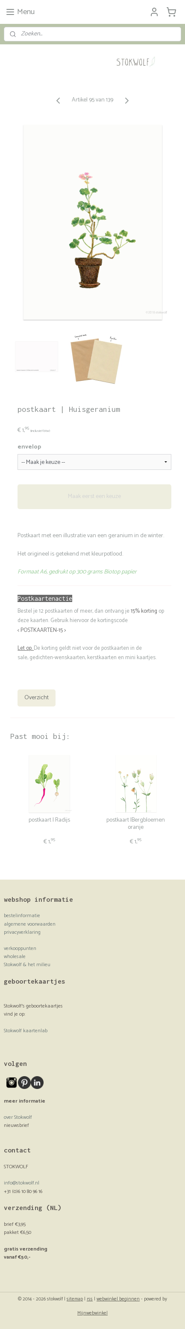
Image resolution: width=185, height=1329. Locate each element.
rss (90, 1299)
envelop (29, 447)
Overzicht (36, 698)
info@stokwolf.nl (21, 1183)
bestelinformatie (22, 916)
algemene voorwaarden (30, 924)
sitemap (75, 1299)
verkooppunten (20, 948)
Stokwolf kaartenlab (25, 1031)
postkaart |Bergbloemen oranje (135, 824)
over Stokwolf (18, 1117)
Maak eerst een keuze (94, 497)
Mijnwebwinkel (92, 1313)
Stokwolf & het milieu (27, 965)
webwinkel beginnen (118, 1299)
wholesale (15, 957)
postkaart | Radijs (49, 821)
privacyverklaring (22, 932)
